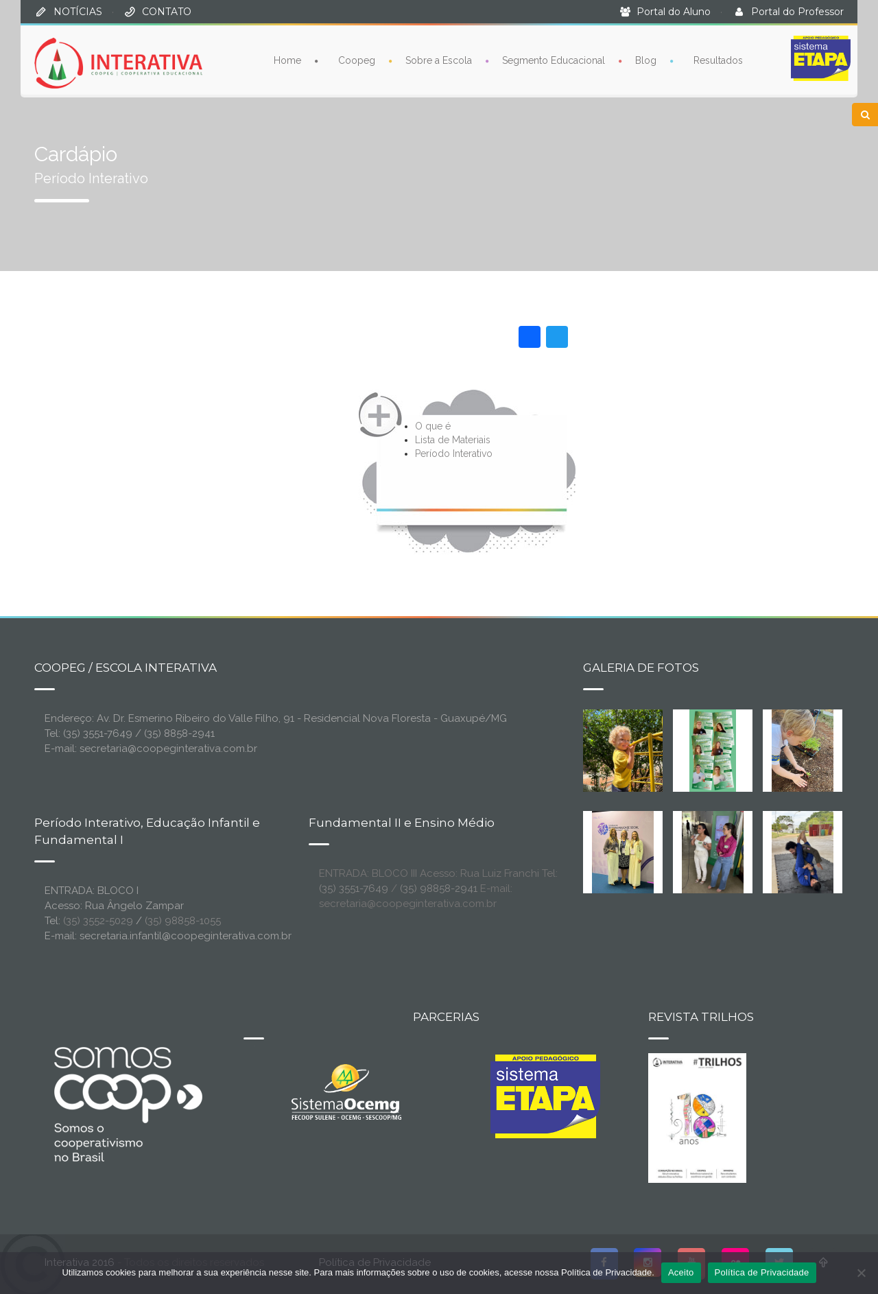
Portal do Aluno (674, 11)
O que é (433, 426)
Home (287, 60)
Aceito (681, 1272)
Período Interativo (454, 453)
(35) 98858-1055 (183, 921)
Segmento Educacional (553, 60)
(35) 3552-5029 (98, 921)
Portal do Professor (797, 11)
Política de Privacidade (762, 1272)
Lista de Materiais (452, 439)
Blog (645, 60)
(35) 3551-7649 (353, 888)
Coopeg (356, 60)
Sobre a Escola (438, 60)
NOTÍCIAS (78, 11)
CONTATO (166, 11)
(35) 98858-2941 (438, 888)
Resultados (718, 60)
